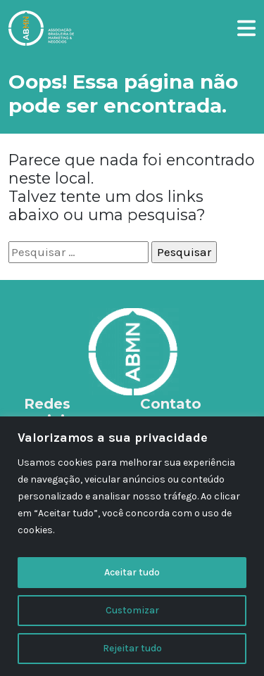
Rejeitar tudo (132, 648)
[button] (246, 26)
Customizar (132, 610)
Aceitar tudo (132, 572)
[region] (132, 546)
